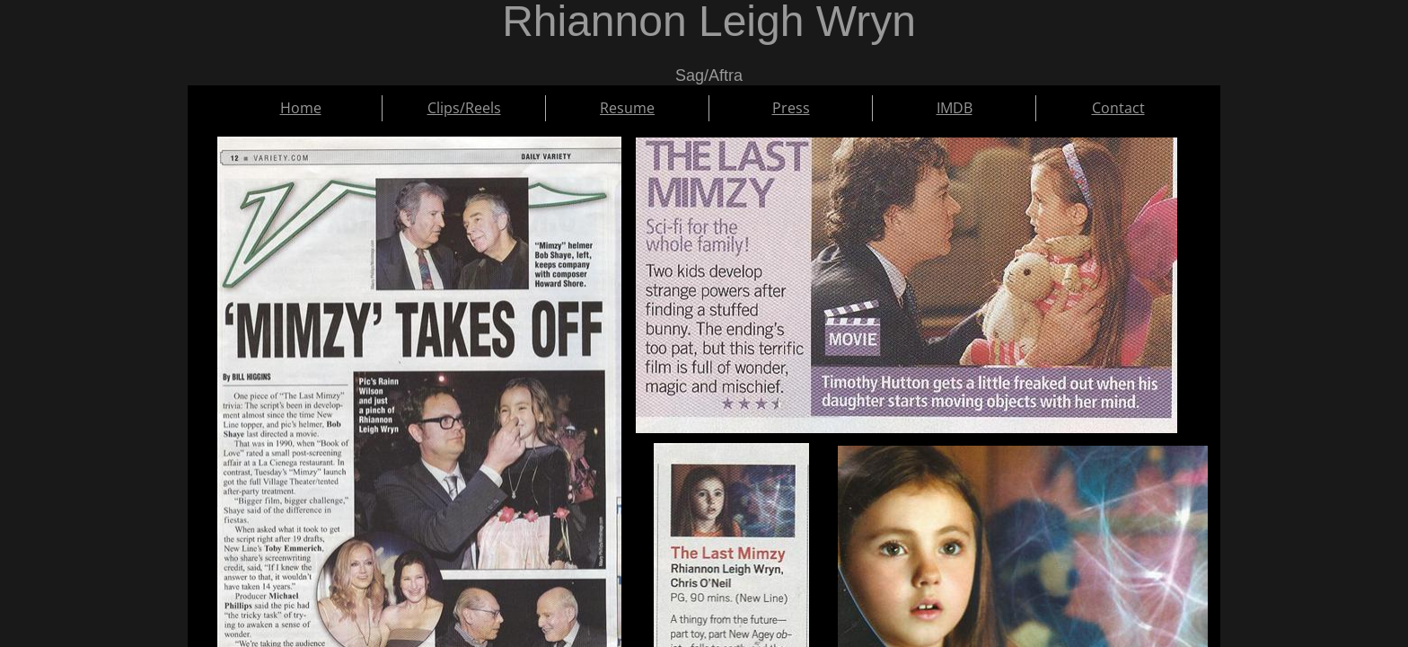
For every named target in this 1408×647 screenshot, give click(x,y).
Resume (627, 108)
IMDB (954, 108)
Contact (1118, 108)
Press (791, 108)
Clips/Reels (464, 108)
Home (300, 108)
